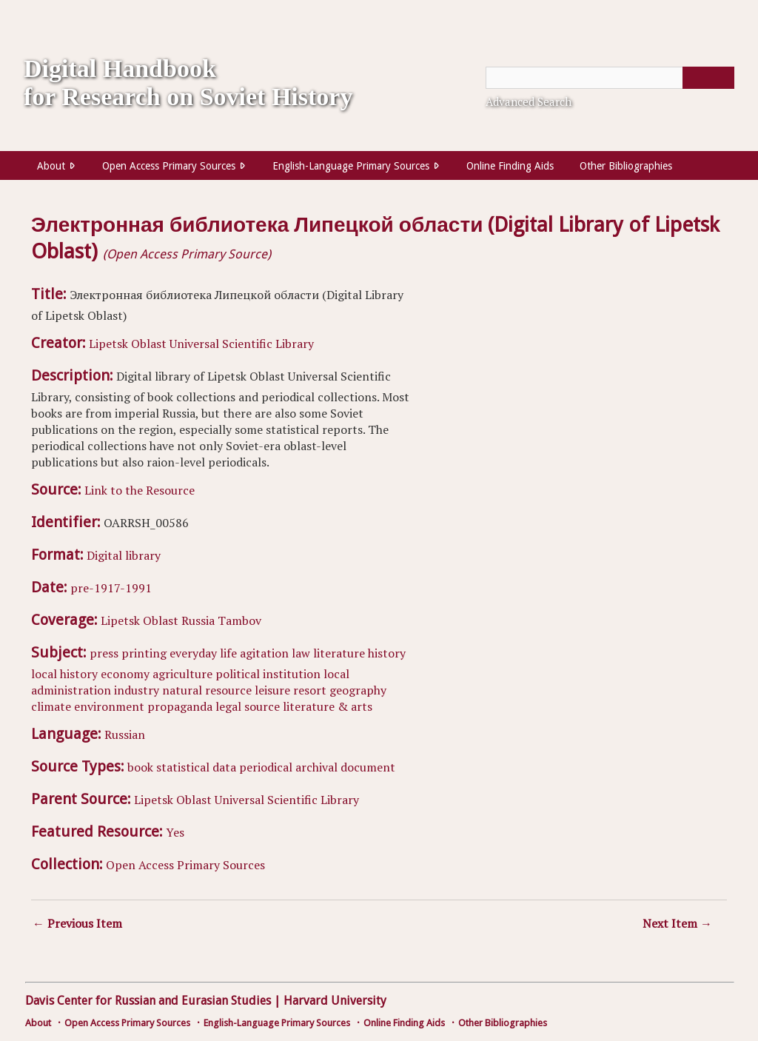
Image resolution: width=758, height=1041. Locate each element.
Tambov (239, 620)
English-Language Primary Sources (350, 166)
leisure (272, 690)
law (301, 653)
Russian (124, 734)
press (104, 653)
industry (136, 690)
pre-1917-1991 (111, 588)
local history (64, 674)
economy (125, 674)
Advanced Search (528, 101)
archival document (345, 767)
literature (339, 653)
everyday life (203, 653)
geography (357, 690)
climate (51, 706)
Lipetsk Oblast (139, 620)
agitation (264, 653)
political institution (268, 674)
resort (309, 690)
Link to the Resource (139, 490)
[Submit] (708, 78)
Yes (175, 832)
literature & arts (327, 706)
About (51, 166)
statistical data (196, 767)
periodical (265, 767)
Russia (198, 620)
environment (109, 706)
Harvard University (335, 1001)
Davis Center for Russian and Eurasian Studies (148, 1001)
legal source (247, 706)
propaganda (179, 706)
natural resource (207, 690)
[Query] (610, 78)
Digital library (124, 555)
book (140, 767)
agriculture (182, 674)
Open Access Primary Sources (168, 166)
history (387, 653)
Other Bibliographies (626, 166)
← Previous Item (77, 923)
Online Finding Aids (510, 166)
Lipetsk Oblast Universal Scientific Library (201, 343)
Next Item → (677, 923)
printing (144, 653)
